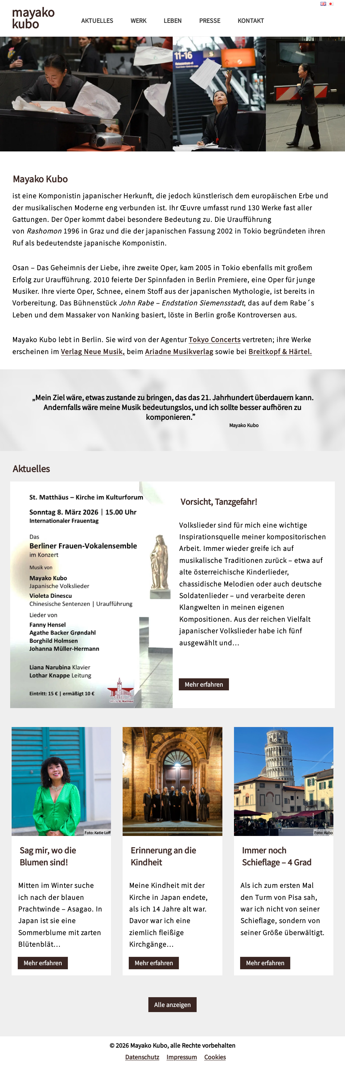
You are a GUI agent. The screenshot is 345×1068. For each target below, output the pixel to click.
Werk (138, 20)
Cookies (215, 1053)
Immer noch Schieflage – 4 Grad (277, 852)
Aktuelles (97, 20)
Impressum (182, 1053)
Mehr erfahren (204, 682)
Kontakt (251, 20)
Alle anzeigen (172, 1001)
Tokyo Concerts (215, 339)
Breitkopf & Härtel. (280, 351)
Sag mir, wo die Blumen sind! (48, 852)
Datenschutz (142, 1053)
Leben (173, 20)
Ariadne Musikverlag (179, 351)
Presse (209, 20)
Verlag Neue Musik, (93, 351)
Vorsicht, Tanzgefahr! (219, 501)
